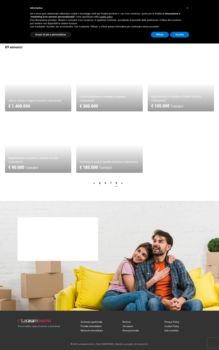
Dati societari (171, 330)
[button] (187, 8)
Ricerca (127, 322)
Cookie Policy (171, 326)
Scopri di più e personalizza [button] (50, 34)
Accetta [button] (179, 34)
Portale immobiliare (91, 326)
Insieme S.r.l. (142, 344)
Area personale (131, 330)
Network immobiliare (92, 330)
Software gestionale (91, 322)
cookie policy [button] (105, 16)
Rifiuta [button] (159, 34)
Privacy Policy (171, 322)
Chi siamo (128, 326)
